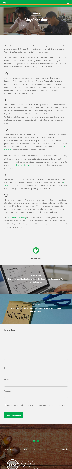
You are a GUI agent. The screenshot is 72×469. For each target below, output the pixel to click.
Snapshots (36, 14)
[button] (68, 3)
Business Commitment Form (27, 165)
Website (7, 391)
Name (7, 368)
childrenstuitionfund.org (17, 218)
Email (7, 380)
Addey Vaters (28, 26)
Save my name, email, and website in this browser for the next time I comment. (37, 405)
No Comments (43, 26)
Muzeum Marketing (61, 449)
